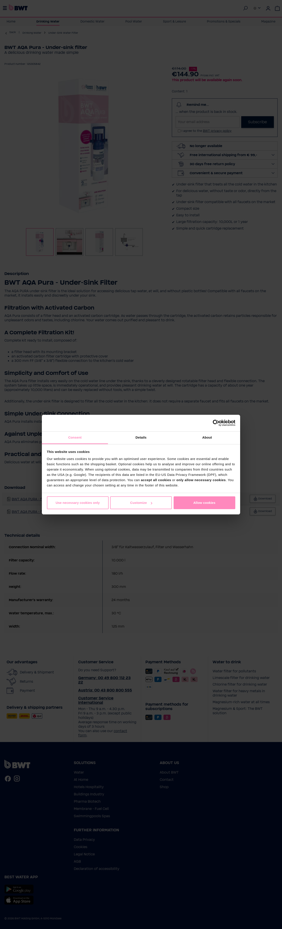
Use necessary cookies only (78, 503)
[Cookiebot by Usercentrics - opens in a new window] (216, 423)
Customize (141, 503)
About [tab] (207, 437)
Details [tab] (141, 437)
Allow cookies (204, 503)
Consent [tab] (75, 437)
